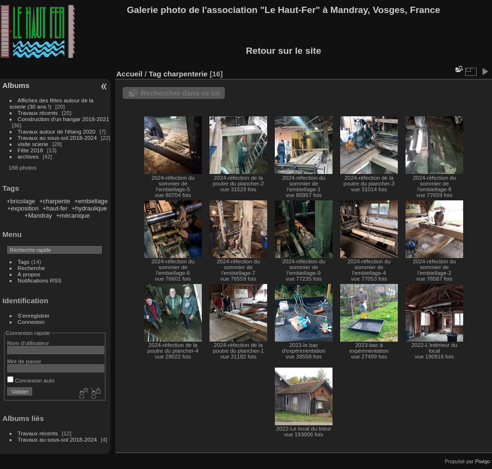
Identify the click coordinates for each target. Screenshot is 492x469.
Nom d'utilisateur (28, 343)
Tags (24, 262)
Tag (154, 74)
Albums (15, 85)
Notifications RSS (40, 280)
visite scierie (33, 144)
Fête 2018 (30, 150)
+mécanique (73, 215)
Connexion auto (31, 380)
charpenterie (185, 74)
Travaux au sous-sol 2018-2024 (57, 138)
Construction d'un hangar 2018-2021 (64, 119)
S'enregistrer (33, 315)
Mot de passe (24, 361)
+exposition (22, 208)
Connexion (31, 322)
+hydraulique (89, 208)
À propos (29, 274)
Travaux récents (38, 113)
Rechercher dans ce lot (180, 93)
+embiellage (91, 201)
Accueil (129, 74)
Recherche (31, 268)
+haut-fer (55, 208)
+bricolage (21, 201)
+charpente (54, 201)
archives (28, 156)
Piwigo (482, 461)
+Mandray (38, 215)
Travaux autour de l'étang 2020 (57, 131)
